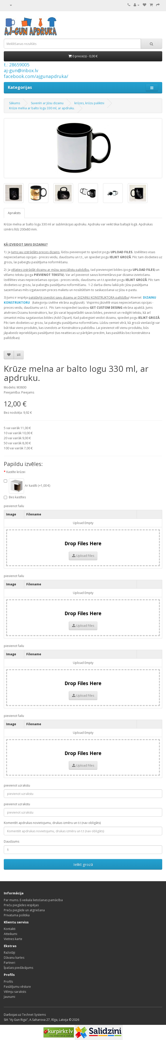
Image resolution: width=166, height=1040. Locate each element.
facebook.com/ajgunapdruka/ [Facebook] (36, 76)
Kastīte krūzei (15, 472)
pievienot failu (14, 506)
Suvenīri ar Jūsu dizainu (47, 103)
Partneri (9, 962)
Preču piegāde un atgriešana (24, 910)
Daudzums (11, 841)
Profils (8, 981)
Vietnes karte (13, 939)
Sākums (14, 103)
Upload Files (83, 556)
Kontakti (9, 929)
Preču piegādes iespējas (21, 905)
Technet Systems (34, 1014)
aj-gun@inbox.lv (21, 70)
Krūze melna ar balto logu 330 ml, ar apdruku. (42, 108)
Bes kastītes (15, 497)
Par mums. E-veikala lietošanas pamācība (33, 900)
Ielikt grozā (83, 864)
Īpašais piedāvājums (18, 968)
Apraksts (14, 213)
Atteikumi (10, 934)
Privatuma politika (17, 915)
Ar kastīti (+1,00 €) (27, 485)
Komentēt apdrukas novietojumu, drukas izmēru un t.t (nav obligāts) (52, 823)
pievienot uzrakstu (17, 785)
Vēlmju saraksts (15, 992)
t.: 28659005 (16, 65)
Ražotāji (9, 952)
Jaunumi (9, 997)
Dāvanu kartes (14, 957)
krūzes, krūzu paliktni (89, 103)
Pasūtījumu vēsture (17, 986)
